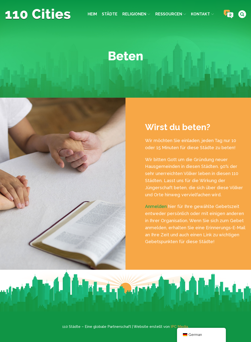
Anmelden (156, 206)
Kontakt (202, 14)
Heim (92, 14)
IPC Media (179, 326)
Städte (109, 14)
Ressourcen (170, 14)
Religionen (136, 14)
